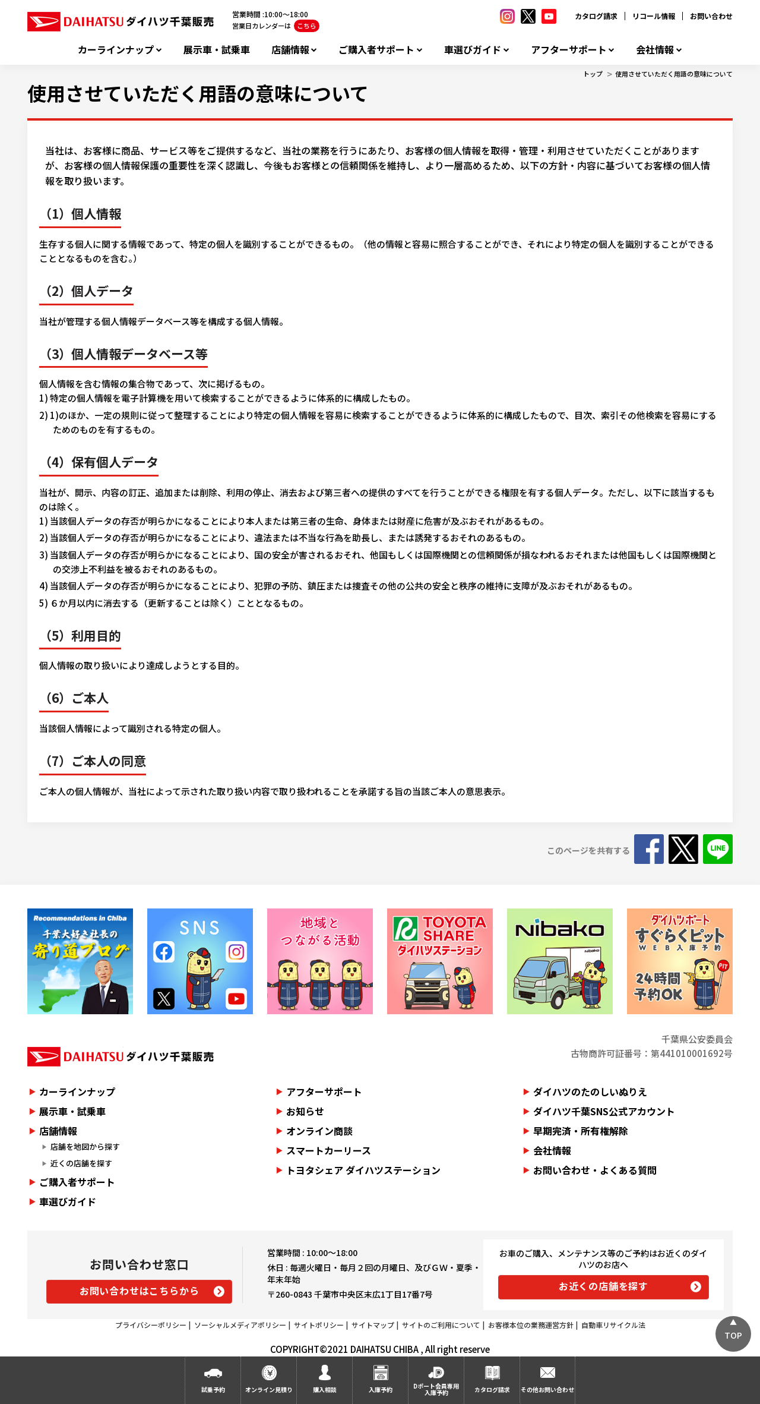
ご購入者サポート (376, 49)
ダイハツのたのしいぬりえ (590, 1091)
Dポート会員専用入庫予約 (436, 1389)
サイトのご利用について (441, 1325)
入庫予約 (380, 1389)
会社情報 (655, 49)
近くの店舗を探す (81, 1163)
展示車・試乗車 (216, 49)
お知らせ (305, 1111)
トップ (593, 73)
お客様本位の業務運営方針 (531, 1325)
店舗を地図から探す (85, 1146)
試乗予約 (213, 1389)
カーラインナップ (116, 49)
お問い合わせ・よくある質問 (595, 1170)
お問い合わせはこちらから (140, 1290)
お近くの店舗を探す (603, 1286)
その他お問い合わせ (547, 1389)
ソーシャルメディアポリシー (240, 1325)
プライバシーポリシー (150, 1325)
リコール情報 (653, 16)
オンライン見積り (269, 1389)
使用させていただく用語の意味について (674, 73)
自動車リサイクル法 (613, 1325)
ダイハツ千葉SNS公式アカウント (604, 1111)
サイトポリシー (319, 1325)
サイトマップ (373, 1325)
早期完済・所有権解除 (580, 1131)
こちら (306, 25)
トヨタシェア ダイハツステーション (363, 1170)
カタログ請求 (596, 16)
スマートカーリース (328, 1150)
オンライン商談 (319, 1131)
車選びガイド (472, 49)
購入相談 (325, 1389)
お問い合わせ (711, 16)
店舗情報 (290, 49)
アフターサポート (569, 49)
